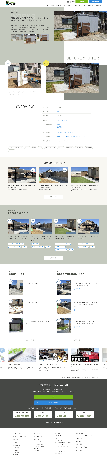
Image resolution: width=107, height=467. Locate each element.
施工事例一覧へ (53, 258)
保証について (39, 448)
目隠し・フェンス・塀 (50, 147)
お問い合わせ (95, 1)
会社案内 (98, 5)
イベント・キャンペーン (20, 436)
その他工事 (42, 189)
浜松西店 (17, 447)
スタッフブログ (17, 442)
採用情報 (38, 450)
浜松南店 (17, 452)
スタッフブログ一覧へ (29, 340)
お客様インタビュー (41, 444)
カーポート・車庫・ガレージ (16, 147)
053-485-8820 (23, 416)
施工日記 (16, 439)
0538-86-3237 (85, 416)
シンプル (27, 147)
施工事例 (58, 5)
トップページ (17, 433)
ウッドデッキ (59, 444)
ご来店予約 (82, 1)
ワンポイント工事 (86, 189)
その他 (58, 124)
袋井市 (58, 111)
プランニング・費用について (84, 435)
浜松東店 (17, 450)
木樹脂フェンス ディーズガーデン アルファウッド (71, 136)
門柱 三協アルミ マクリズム (65, 132)
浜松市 (24, 246)
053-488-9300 (65, 416)
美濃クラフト (60, 128)
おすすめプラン (68, 5)
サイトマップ (80, 450)
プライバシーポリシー (82, 447)
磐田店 (16, 454)
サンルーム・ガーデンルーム (63, 449)
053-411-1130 (43, 416)
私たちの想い (50, 5)
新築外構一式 (59, 435)
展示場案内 (78, 5)
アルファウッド (79, 147)
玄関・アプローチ (84, 246)
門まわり (58, 438)
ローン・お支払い (40, 446)
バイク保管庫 (89, 147)
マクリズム (12, 150)
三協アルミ (59, 126)
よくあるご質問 (88, 5)
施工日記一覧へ (78, 340)
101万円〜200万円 (62, 120)
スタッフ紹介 (39, 441)
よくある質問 (80, 433)
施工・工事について (82, 438)
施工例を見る (53, 197)
